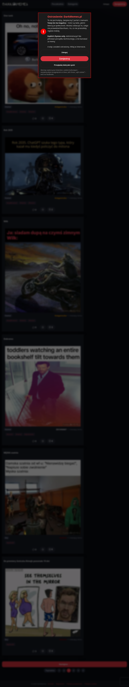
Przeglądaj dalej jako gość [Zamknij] (64, 65)
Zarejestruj (64, 58)
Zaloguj (64, 52)
